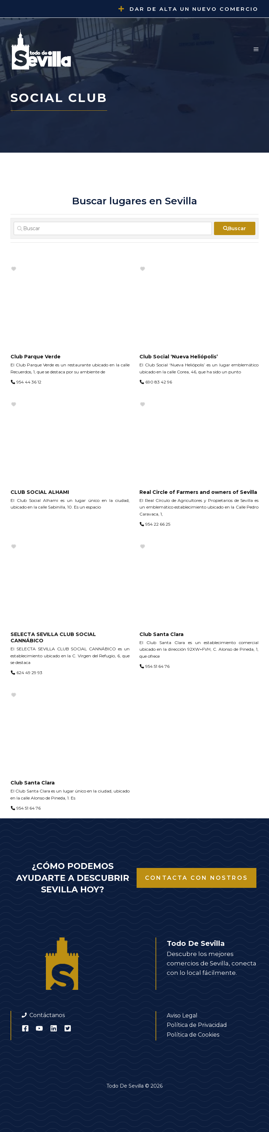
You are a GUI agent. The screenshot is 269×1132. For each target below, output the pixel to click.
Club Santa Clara (161, 634)
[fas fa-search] (234, 228)
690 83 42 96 (158, 382)
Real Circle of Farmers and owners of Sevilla (198, 492)
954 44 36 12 (28, 382)
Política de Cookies (193, 1034)
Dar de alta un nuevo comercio (194, 9)
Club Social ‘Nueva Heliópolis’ (178, 356)
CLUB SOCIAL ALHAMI (40, 492)
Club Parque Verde (36, 356)
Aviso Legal (182, 1015)
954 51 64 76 (157, 666)
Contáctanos (47, 1015)
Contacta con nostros (196, 878)
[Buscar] (113, 228)
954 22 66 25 (157, 524)
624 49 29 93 (29, 672)
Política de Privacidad (197, 1025)
